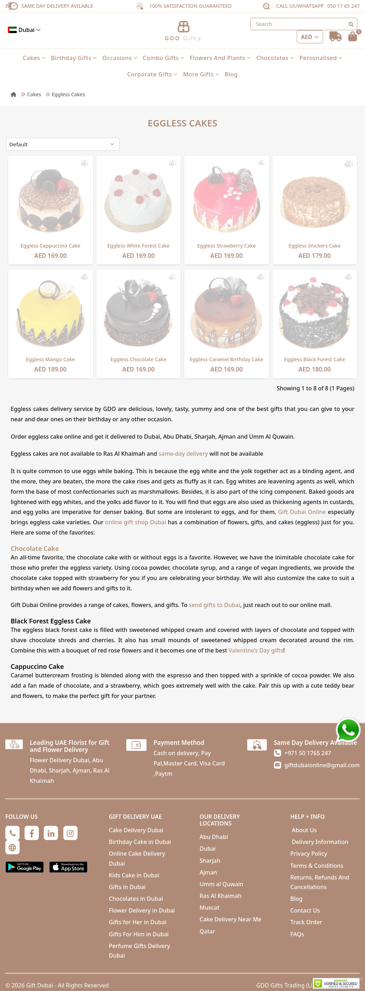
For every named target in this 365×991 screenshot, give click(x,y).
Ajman (208, 872)
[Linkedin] (51, 833)
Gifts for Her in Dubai (137, 922)
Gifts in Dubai (127, 887)
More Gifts (201, 74)
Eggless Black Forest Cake (314, 359)
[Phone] (12, 833)
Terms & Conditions (316, 866)
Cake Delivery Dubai (136, 830)
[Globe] (12, 847)
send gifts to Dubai (214, 605)
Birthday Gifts (74, 58)
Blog (231, 74)
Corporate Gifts (152, 74)
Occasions (119, 58)
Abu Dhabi (214, 837)
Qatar (207, 931)
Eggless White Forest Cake (138, 245)
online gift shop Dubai (136, 522)
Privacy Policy (308, 853)
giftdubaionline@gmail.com (322, 765)
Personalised (321, 58)
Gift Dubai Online (302, 512)
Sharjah (210, 861)
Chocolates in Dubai (136, 899)
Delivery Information (319, 842)
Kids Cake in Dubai (134, 875)
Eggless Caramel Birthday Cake (226, 359)
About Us (303, 830)
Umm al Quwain (221, 884)
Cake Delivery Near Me (230, 919)
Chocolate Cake (35, 548)
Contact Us (305, 910)
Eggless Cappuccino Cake (50, 245)
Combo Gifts (163, 58)
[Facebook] (32, 833)
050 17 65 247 (343, 5)
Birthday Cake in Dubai (140, 842)
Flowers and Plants (220, 58)
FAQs (297, 934)
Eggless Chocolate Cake (138, 359)
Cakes (34, 58)
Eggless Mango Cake (50, 359)
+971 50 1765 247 (308, 753)
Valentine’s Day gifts (256, 650)
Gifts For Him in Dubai (139, 934)
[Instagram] (70, 833)
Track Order (306, 922)
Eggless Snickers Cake (314, 245)
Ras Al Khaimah (221, 896)
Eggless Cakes (68, 94)
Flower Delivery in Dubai (142, 910)
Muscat (209, 907)
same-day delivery (183, 453)
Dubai (24, 30)
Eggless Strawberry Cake (226, 245)
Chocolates (274, 58)
